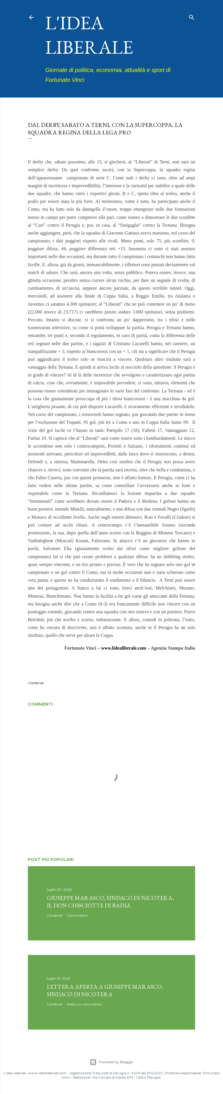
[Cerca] (191, 16)
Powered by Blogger (111, 1062)
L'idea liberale (89, 34)
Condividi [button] (36, 683)
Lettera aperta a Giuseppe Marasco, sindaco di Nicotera (105, 990)
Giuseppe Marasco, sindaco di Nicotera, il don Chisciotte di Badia (110, 901)
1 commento (77, 915)
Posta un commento (84, 1004)
